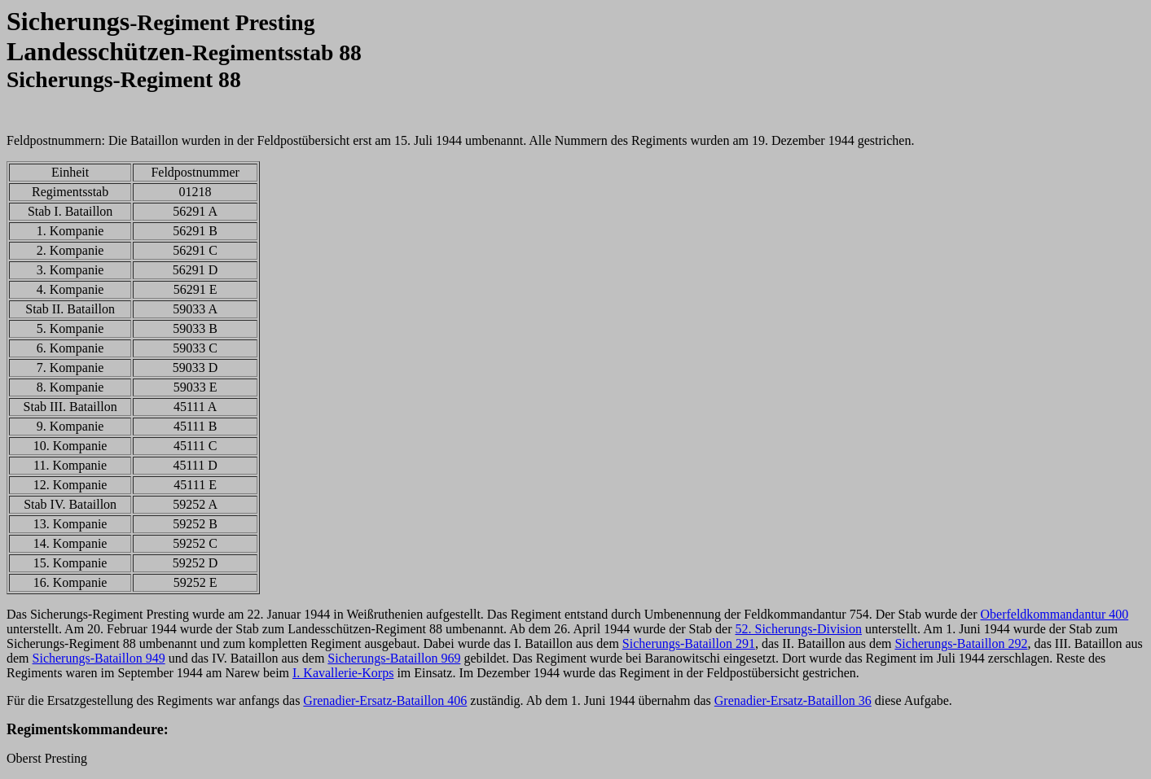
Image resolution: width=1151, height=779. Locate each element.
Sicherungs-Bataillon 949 (99, 658)
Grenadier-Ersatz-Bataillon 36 (793, 700)
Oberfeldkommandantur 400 (1054, 614)
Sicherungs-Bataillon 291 (688, 643)
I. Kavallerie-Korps (342, 673)
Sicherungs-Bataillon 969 (393, 658)
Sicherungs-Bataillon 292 (960, 643)
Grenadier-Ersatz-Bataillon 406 (385, 700)
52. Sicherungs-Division (798, 629)
